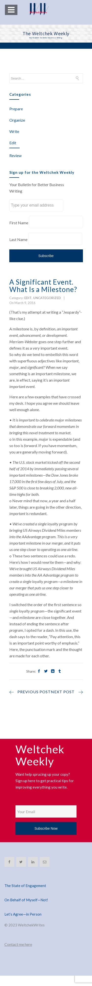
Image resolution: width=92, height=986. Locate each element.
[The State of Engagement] (46, 880)
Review (15, 155)
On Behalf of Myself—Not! (26, 900)
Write (14, 131)
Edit (12, 142)
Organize (17, 120)
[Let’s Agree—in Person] (46, 908)
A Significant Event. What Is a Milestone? (43, 285)
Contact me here (18, 944)
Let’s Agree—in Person (22, 914)
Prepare (16, 108)
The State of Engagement (25, 885)
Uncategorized (47, 298)
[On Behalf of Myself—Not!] (46, 894)
